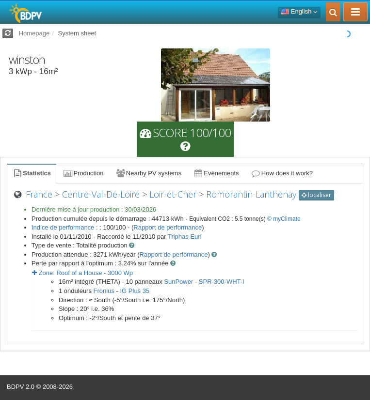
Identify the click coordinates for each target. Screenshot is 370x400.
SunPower (178, 281)
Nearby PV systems (148, 173)
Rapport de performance (167, 227)
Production (83, 173)
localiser (316, 195)
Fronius (104, 290)
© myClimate (284, 218)
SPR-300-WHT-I (221, 281)
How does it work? (282, 173)
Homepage (34, 33)
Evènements (216, 173)
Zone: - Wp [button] (82, 273)
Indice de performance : (65, 227)
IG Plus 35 (134, 290)
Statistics (31, 173)
